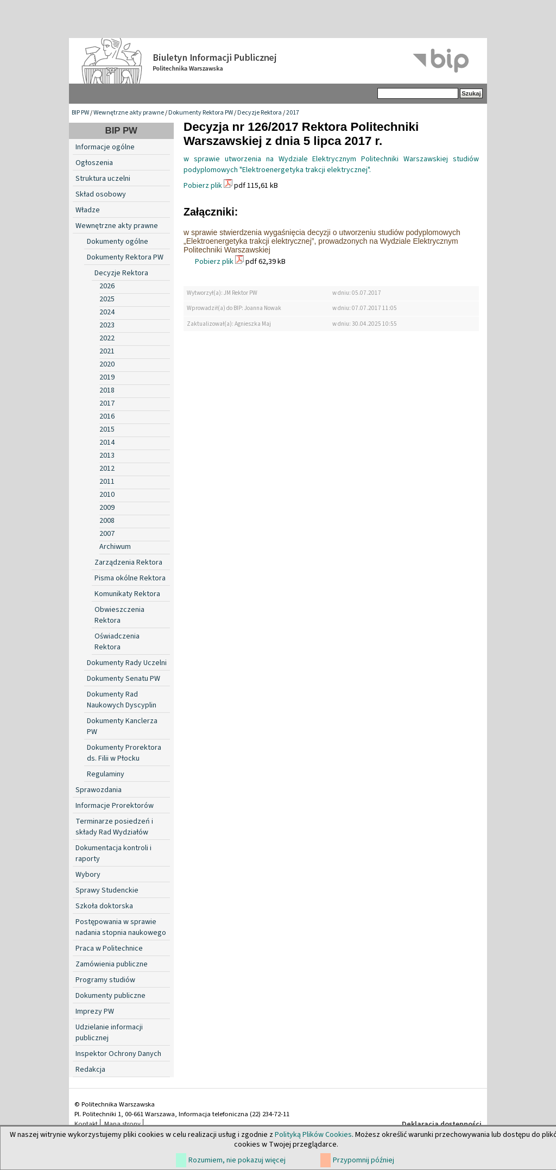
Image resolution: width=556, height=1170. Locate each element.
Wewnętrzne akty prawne (128, 112)
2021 (107, 351)
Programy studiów (105, 980)
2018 (107, 390)
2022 (107, 338)
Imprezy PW (94, 1011)
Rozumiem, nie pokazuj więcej (237, 1160)
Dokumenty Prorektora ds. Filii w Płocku (124, 753)
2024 (107, 312)
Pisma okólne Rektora (130, 578)
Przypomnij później (363, 1160)
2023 (107, 325)
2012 (107, 468)
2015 (107, 429)
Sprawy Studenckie (106, 890)
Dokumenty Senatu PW (123, 678)
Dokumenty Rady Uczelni (127, 662)
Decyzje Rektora (259, 112)
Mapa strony (122, 1124)
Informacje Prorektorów (114, 805)
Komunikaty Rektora (127, 594)
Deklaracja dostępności (442, 1124)
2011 (107, 481)
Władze (87, 210)
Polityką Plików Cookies (313, 1134)
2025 (107, 299)
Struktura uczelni (102, 178)
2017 (292, 112)
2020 (107, 364)
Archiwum (115, 546)
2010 (107, 494)
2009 (107, 507)
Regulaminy (105, 774)
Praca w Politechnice (109, 948)
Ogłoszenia (94, 162)
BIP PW (80, 112)
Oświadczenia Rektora (117, 642)
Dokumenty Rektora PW (200, 112)
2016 (107, 416)
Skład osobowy (100, 194)
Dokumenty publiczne (110, 995)
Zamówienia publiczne (111, 964)
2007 (107, 533)
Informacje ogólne (105, 147)
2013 (107, 455)
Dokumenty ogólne (117, 241)
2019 (107, 377)
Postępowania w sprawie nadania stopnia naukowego (120, 927)
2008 (107, 520)
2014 (107, 442)
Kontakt (86, 1124)
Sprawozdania (98, 790)
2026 (107, 286)
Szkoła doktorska (104, 906)
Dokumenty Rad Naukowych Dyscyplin (121, 700)
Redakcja (90, 1069)
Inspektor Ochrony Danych (118, 1053)
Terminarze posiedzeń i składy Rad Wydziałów (114, 827)
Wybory (87, 874)
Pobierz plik (203, 185)
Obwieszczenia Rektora (119, 615)
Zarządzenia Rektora (128, 562)
